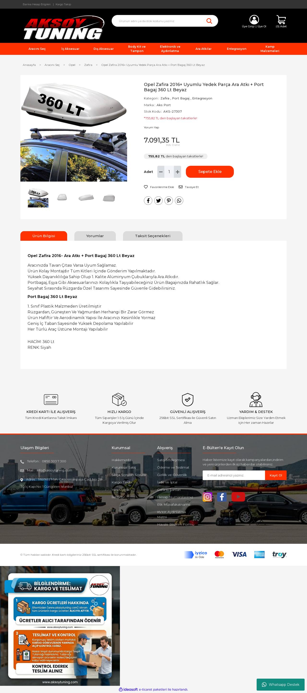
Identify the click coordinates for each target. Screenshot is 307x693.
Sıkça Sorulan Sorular (129, 475)
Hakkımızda (121, 460)
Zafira (164, 98)
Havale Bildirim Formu (175, 524)
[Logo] (62, 27)
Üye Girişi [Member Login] (248, 26)
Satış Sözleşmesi (171, 460)
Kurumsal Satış (124, 467)
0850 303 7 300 (54, 461)
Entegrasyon (202, 98)
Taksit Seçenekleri (153, 236)
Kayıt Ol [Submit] (276, 475)
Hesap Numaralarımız (175, 497)
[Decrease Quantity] (161, 172)
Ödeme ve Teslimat (173, 467)
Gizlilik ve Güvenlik (172, 475)
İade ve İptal (167, 482)
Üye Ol (262, 26)
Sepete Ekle (210, 171)
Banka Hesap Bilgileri (37, 4)
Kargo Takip (63, 4)
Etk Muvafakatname (173, 504)
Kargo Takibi (122, 482)
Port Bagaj (180, 98)
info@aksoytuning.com (54, 470)
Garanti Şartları (169, 489)
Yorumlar (95, 236)
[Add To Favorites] (159, 187)
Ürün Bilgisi (43, 236)
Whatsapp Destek (280, 684)
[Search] (165, 21)
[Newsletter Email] (234, 475)
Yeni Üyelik (120, 489)
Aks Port (164, 105)
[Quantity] (169, 172)
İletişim (117, 497)
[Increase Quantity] (177, 172)
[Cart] (281, 22)
